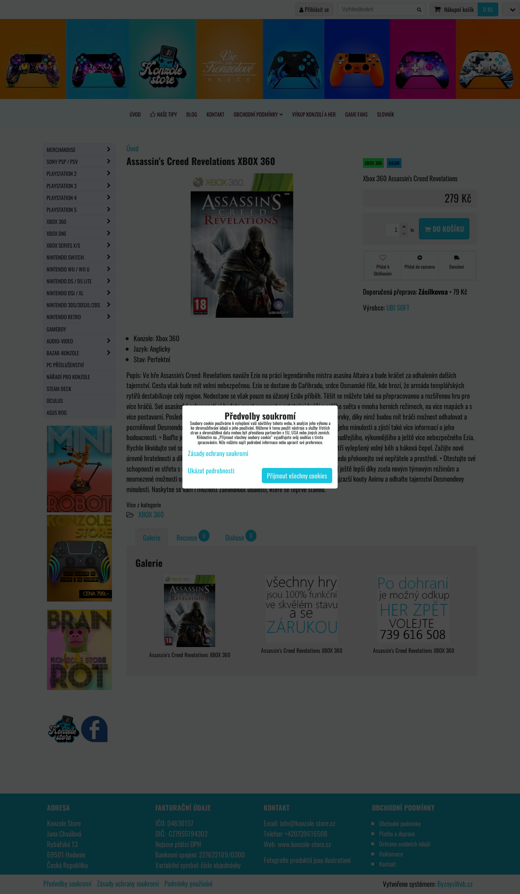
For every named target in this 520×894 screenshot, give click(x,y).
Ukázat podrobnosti (211, 470)
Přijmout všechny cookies (297, 475)
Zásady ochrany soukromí (218, 453)
